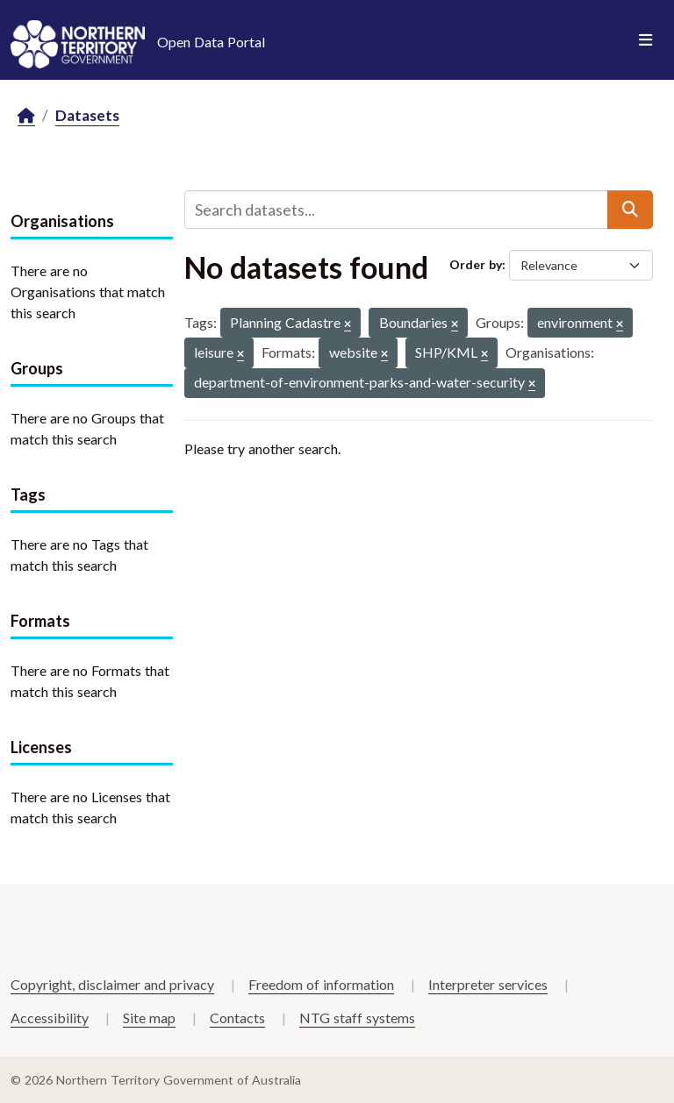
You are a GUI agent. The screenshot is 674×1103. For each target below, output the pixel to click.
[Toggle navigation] (645, 40)
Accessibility (50, 1017)
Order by (475, 264)
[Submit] (630, 209)
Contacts (237, 1017)
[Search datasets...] (396, 209)
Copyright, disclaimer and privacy (112, 984)
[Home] (26, 116)
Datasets (87, 115)
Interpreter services (488, 984)
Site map (149, 1017)
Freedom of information (321, 984)
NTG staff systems (357, 1017)
